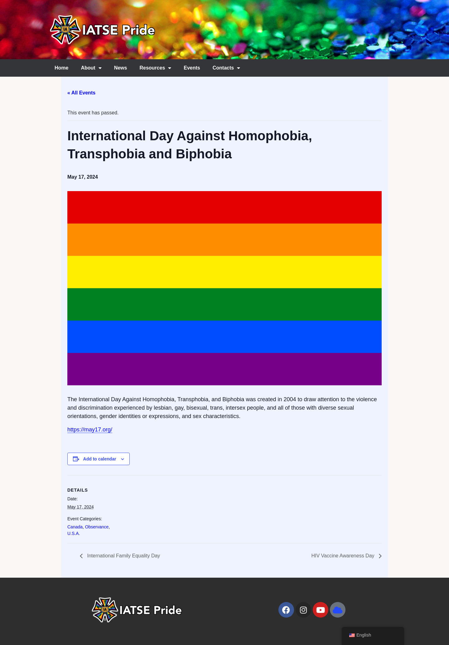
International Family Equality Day (123, 555)
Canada (75, 526)
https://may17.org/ (89, 429)
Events (192, 67)
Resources (155, 68)
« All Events (81, 92)
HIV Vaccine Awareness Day (343, 555)
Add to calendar (99, 458)
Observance (97, 526)
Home (61, 67)
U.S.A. (73, 533)
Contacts (226, 68)
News (120, 67)
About (91, 68)
